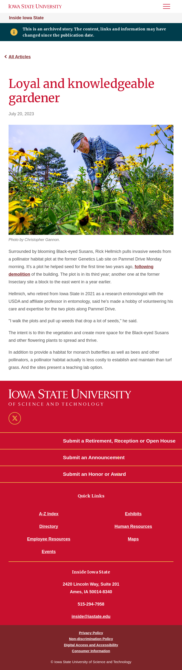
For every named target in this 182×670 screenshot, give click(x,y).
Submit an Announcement (91, 457)
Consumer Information (91, 651)
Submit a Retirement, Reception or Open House (91, 440)
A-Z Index (48, 513)
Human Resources (133, 526)
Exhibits (133, 513)
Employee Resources (48, 539)
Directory (48, 526)
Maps (133, 539)
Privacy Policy (91, 633)
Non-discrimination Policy (91, 639)
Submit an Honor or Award (91, 474)
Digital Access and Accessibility (91, 645)
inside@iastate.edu (91, 616)
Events (49, 551)
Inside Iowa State (26, 17)
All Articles (20, 56)
